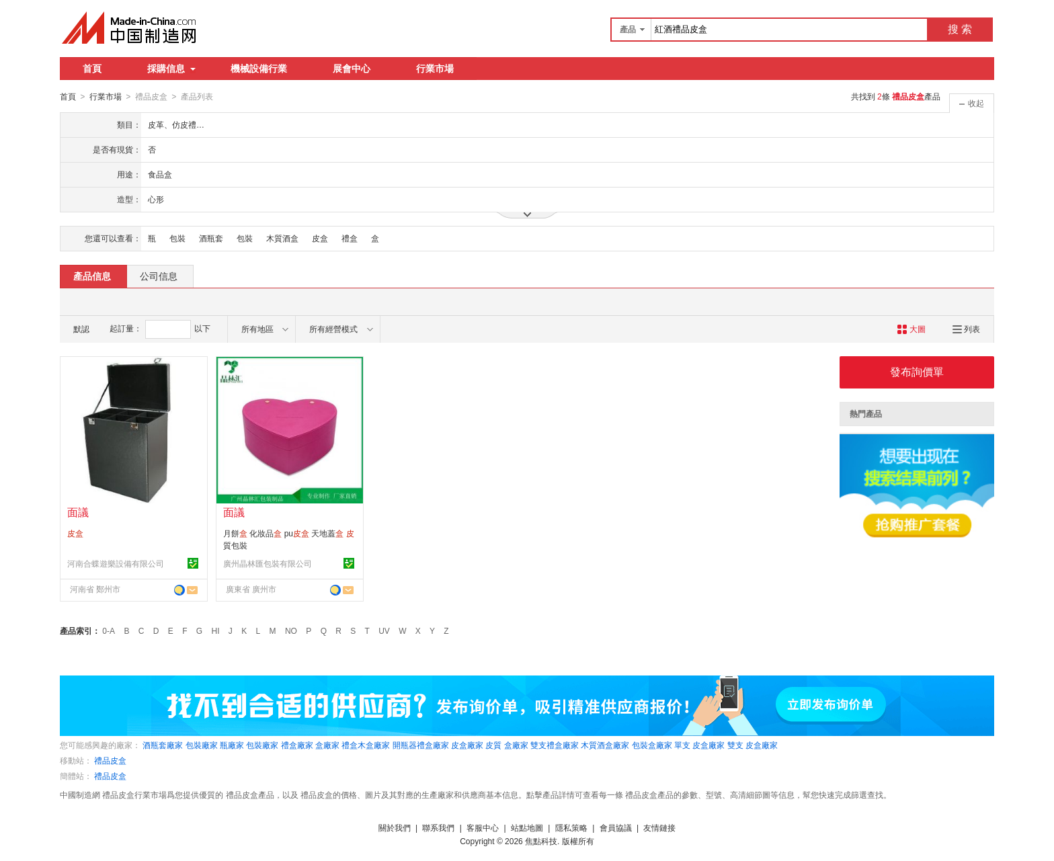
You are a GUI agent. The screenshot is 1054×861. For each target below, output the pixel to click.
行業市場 (435, 68)
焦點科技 (541, 841)
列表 (966, 328)
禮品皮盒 (110, 760)
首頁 (92, 68)
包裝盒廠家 (652, 744)
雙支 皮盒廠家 (752, 744)
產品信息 (92, 275)
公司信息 (158, 275)
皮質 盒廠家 (506, 744)
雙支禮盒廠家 (554, 744)
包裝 (177, 238)
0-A (108, 630)
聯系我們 (438, 827)
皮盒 (320, 238)
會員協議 (616, 827)
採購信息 (171, 68)
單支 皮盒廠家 (699, 744)
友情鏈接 (659, 827)
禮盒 (349, 238)
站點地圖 (527, 827)
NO (291, 630)
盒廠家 (327, 744)
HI (216, 630)
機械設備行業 (259, 68)
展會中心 (351, 68)
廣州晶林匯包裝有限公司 (267, 563)
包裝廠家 (202, 744)
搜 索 (960, 29)
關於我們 (394, 827)
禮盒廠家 (297, 744)
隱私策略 (571, 827)
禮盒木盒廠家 (365, 744)
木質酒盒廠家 (605, 744)
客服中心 (483, 827)
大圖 (911, 328)
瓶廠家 (232, 744)
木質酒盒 (282, 238)
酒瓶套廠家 (163, 744)
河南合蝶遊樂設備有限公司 (115, 563)
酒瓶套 (211, 238)
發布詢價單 (917, 371)
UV (384, 630)
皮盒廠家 (467, 744)
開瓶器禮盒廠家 (421, 744)
